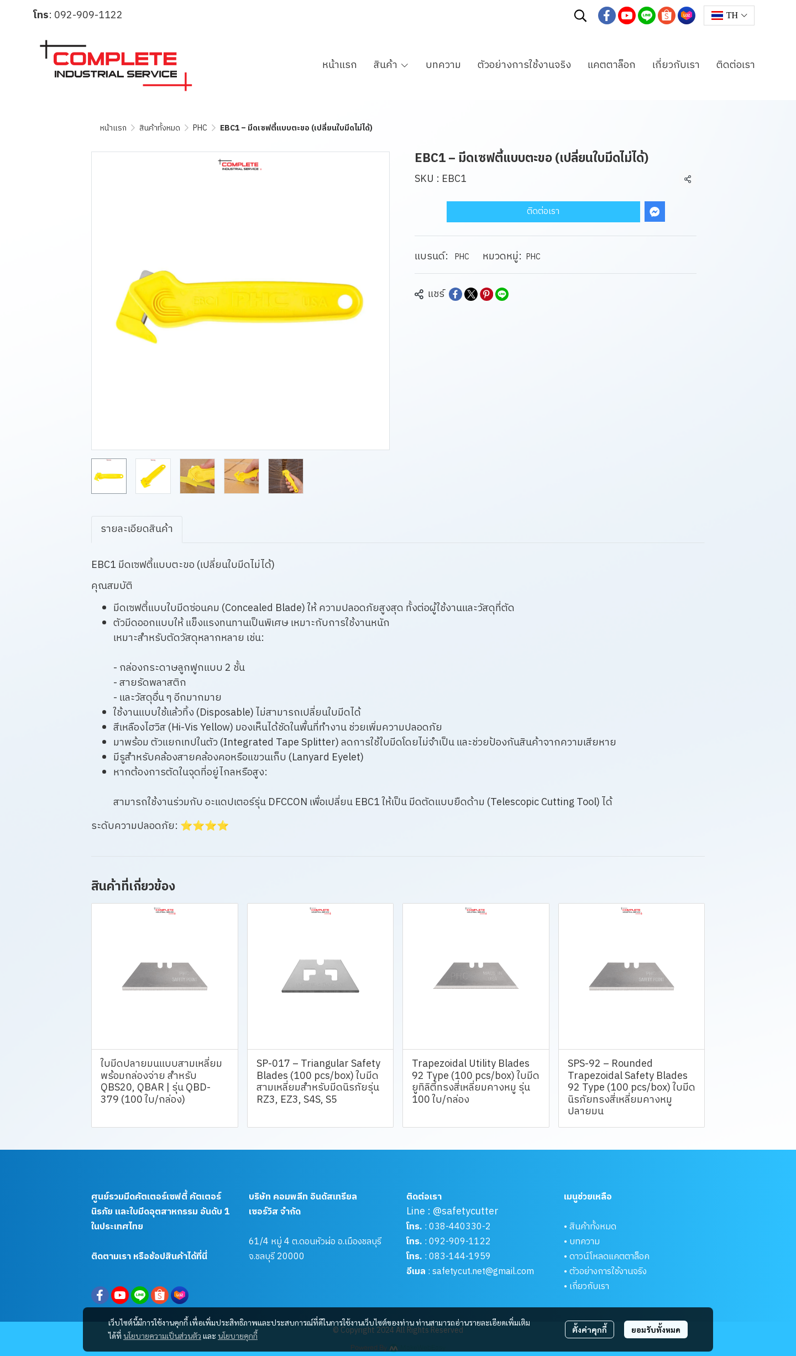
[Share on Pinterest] (486, 294)
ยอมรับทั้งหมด (655, 1329)
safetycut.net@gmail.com (483, 1271)
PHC (200, 128)
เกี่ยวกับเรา (589, 1286)
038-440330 (454, 1226)
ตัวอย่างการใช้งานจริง (608, 1271)
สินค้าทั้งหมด (159, 128)
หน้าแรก (113, 128)
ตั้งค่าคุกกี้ (589, 1329)
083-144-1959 (460, 1256)
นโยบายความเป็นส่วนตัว (162, 1336)
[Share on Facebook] (455, 294)
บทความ (584, 1241)
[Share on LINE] (502, 294)
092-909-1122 (88, 15)
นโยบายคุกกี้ (238, 1336)
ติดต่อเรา (543, 211)
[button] (580, 15)
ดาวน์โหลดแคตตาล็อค (609, 1256)
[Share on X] (471, 294)
